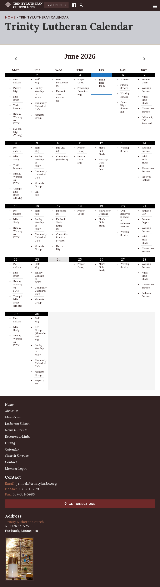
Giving (10, 443)
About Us (11, 411)
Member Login (16, 468)
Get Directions (80, 503)
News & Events (16, 430)
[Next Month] (144, 59)
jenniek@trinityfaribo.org (36, 483)
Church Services (17, 455)
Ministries (13, 417)
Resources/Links (17, 436)
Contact (11, 462)
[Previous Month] (15, 59)
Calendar (12, 449)
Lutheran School (17, 423)
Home (9, 404)
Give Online (56, 5)
